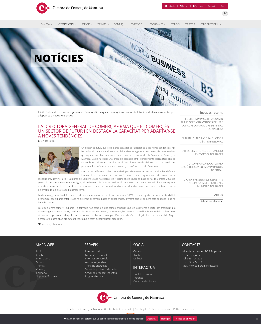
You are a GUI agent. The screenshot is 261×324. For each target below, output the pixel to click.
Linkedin (170, 6)
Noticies (50, 112)
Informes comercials (96, 258)
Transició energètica (96, 265)
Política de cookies (183, 309)
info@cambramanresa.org (203, 265)
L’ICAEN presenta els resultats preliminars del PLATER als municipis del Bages (203, 183)
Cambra (46, 24)
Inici (40, 112)
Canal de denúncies (145, 281)
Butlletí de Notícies (144, 274)
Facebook (198, 6)
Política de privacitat (159, 309)
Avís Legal (140, 309)
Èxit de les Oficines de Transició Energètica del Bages (202, 152)
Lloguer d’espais (94, 276)
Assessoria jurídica (95, 262)
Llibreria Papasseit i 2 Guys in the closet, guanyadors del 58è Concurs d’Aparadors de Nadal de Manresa (202, 123)
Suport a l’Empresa (46, 276)
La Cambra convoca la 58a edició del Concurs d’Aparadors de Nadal (201, 167)
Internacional (67, 24)
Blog (223, 6)
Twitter (184, 6)
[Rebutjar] (257, 318)
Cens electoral (210, 24)
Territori (190, 24)
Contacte (212, 6)
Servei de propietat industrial (101, 272)
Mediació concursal (96, 255)
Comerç (120, 24)
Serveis (87, 24)
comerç (46, 224)
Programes (157, 24)
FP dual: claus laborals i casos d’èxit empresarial (202, 139)
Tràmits (103, 24)
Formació (138, 24)
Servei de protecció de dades (101, 269)
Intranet (138, 277)
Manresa (58, 224)
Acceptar (151, 318)
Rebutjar (165, 318)
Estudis (175, 24)
